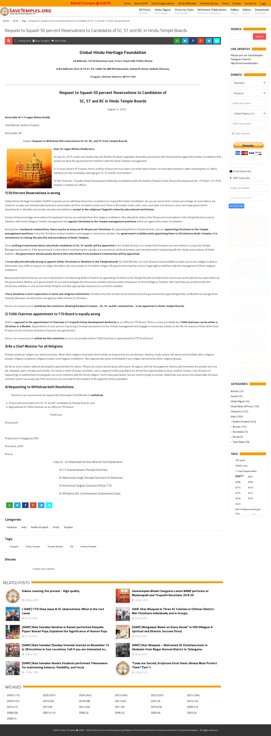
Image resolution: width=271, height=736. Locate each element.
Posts (56, 527)
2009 (250, 482)
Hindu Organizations (163, 3)
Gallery (234, 11)
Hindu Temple (33, 546)
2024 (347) (85, 695)
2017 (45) (120, 701)
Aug (24, 21)
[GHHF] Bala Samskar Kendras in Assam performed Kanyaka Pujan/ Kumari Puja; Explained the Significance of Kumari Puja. (64, 629)
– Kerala (235, 437)
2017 (250, 493)
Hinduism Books (209, 3)
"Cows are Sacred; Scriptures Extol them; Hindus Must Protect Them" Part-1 (174, 665)
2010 (238, 487)
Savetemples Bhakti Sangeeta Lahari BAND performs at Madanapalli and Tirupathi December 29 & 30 (170, 593)
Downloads (262, 11)
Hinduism (12, 527)
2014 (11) (12, 707)
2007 (250, 476)
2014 (250, 487)
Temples (68, 527)
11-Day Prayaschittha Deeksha (246, 471)
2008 (238, 482)
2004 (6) (155, 713)
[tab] (240, 171)
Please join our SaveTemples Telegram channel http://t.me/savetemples (247, 59)
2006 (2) (83, 713)
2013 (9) (47, 707)
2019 (15, 21)
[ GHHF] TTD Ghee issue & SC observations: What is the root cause (63, 611)
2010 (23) (156, 707)
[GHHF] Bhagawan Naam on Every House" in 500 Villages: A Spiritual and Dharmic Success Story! (172, 629)
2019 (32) (48, 701)
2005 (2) (119, 713)
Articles (235, 391)
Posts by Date (184, 11)
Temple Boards (55, 546)
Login (263, 3)
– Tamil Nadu (238, 442)
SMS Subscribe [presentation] (239, 178)
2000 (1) (11, 718)
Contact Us (251, 3)
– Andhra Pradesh (241, 421)
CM (71, 546)
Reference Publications (212, 11)
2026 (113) (13, 695)
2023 (238, 504)
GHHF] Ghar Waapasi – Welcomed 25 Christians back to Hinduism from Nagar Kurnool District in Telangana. (170, 647)
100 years (240, 460)
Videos (247, 11)
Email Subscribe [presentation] (240, 171)
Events (234, 396)
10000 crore (241, 465)
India (24, 527)
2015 (238, 493)
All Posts (145, 11)
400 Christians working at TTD (247, 509)
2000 (238, 476)
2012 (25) (84, 707)
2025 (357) (49, 695)
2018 (238, 498)
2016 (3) (155, 701)
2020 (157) (13, 701)
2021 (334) (193, 695)
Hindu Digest (163, 11)
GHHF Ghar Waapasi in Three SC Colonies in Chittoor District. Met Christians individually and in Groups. (173, 611)
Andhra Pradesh (39, 527)
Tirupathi (13, 546)
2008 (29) (12, 713)
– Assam (236, 427)
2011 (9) (119, 707)
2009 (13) (192, 707)
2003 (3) (191, 713)
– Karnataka (237, 432)
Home (127, 3)
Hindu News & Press (242, 406)
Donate (237, 3)
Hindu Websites (187, 3)
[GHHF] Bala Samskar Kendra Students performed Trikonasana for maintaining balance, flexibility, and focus (64, 665)
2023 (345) (121, 695)
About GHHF (141, 3)
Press (225, 3)
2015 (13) (192, 701)
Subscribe (236, 206)
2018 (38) (84, 701)
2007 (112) (49, 713)
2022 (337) (157, 695)
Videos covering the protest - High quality (50, 591)
